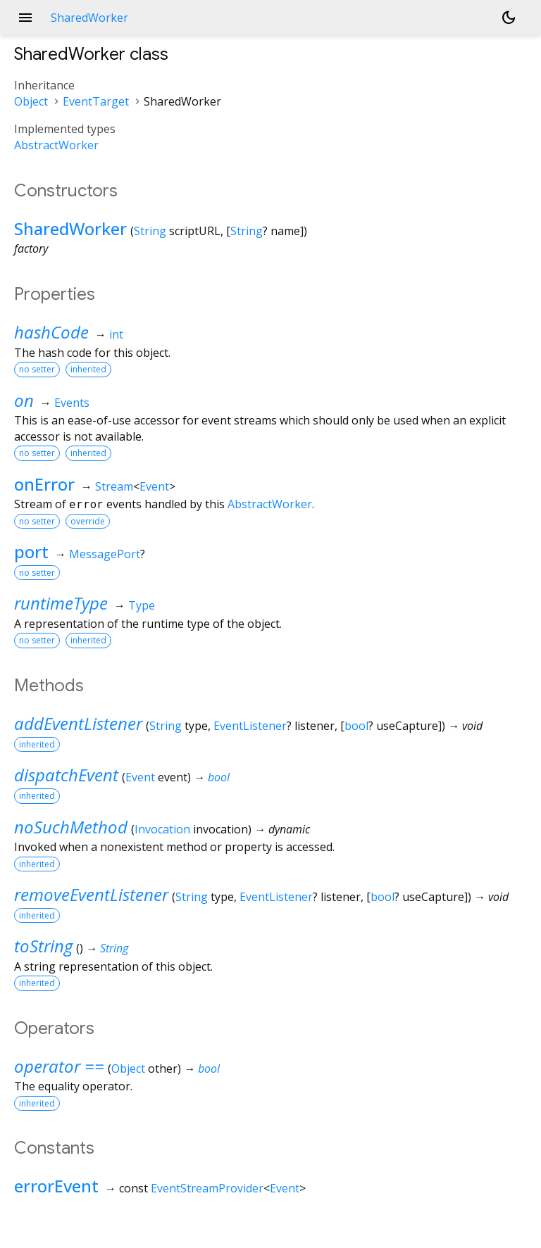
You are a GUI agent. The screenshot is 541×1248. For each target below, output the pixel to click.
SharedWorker (70, 228)
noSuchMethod (71, 826)
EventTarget (96, 101)
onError (44, 484)
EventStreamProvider (207, 1188)
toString (43, 945)
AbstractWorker (56, 145)
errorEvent (56, 1185)
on (24, 400)
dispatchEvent (66, 774)
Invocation (162, 829)
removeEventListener (91, 894)
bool (356, 725)
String (150, 231)
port (31, 551)
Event (154, 486)
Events (71, 402)
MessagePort (104, 554)
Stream (114, 486)
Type (141, 605)
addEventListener (78, 723)
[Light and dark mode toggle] (508, 17)
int (116, 334)
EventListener (250, 725)
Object (31, 101)
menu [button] (25, 17)
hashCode (51, 331)
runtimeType (61, 602)
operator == (59, 1066)
